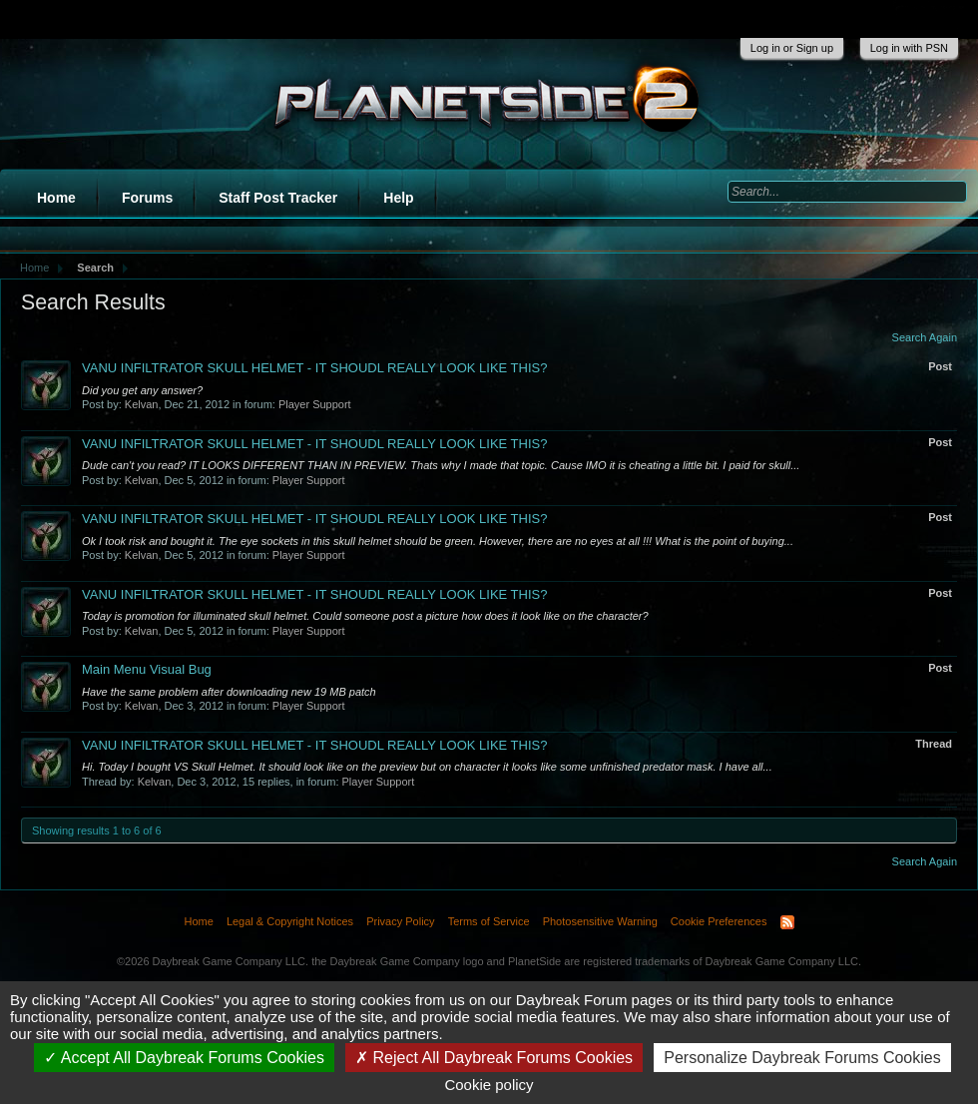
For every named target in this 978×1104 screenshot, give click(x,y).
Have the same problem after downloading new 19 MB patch (229, 692)
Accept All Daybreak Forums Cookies (184, 1057)
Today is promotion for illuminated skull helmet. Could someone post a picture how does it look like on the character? (365, 616)
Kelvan (142, 404)
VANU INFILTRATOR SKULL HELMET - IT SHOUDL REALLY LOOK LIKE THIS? (314, 367)
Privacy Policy (400, 921)
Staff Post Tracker (278, 198)
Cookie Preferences (719, 921)
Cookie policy (488, 1084)
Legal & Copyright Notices (290, 921)
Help (398, 198)
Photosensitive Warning (600, 921)
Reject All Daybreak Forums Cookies (494, 1057)
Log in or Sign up (791, 48)
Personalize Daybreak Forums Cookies (802, 1057)
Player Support (314, 404)
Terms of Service (489, 921)
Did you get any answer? (142, 390)
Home (56, 198)
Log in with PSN (909, 48)
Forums (147, 198)
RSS (787, 922)
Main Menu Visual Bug (147, 669)
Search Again (924, 337)
